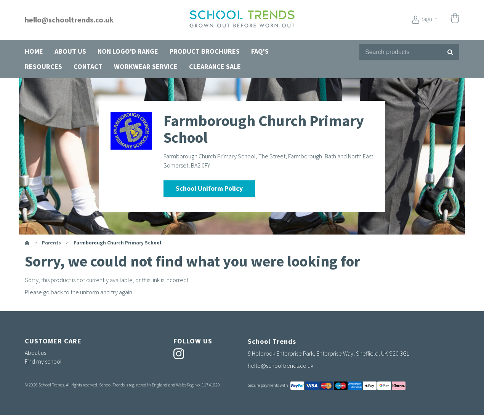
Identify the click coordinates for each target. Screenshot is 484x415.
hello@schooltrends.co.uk (69, 19)
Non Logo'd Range (128, 51)
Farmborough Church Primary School (117, 242)
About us (70, 51)
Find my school (43, 361)
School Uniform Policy (209, 188)
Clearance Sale (215, 66)
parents (51, 242)
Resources (43, 66)
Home (34, 51)
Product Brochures (205, 51)
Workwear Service (146, 66)
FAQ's (260, 51)
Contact (88, 66)
